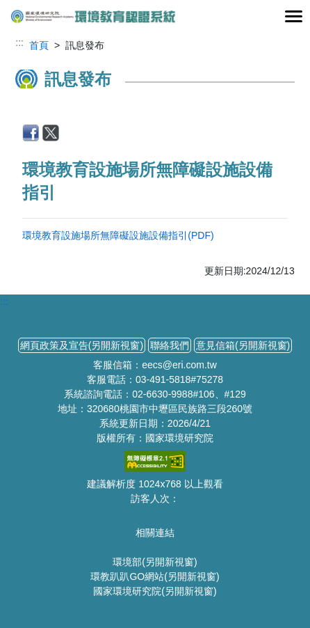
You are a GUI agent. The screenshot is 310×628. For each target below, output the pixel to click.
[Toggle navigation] (293, 16)
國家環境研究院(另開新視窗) (154, 591)
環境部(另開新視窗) (155, 561)
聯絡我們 (169, 345)
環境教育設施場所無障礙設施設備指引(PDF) (117, 235)
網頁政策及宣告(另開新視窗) (81, 345)
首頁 (39, 45)
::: (19, 42)
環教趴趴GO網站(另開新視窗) (154, 576)
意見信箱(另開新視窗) (243, 345)
